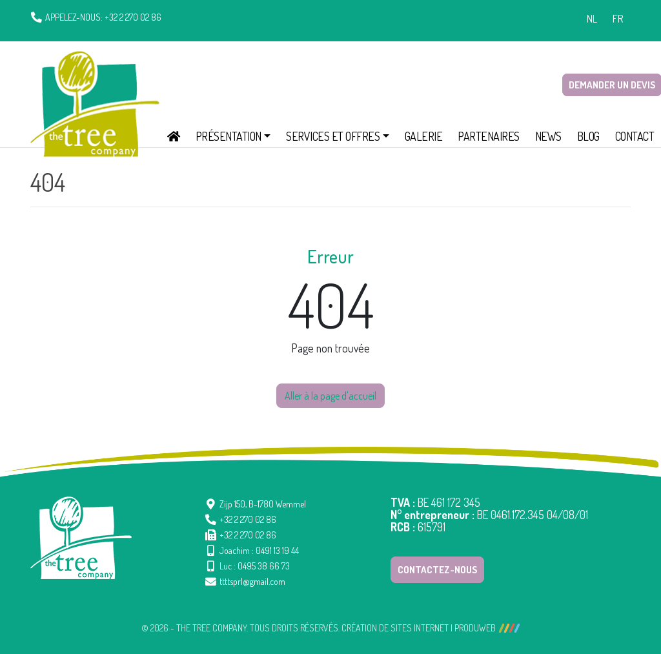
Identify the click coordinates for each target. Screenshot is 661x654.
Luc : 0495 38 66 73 (254, 565)
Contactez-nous (437, 570)
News (548, 136)
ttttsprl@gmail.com (252, 581)
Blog (588, 136)
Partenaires (489, 136)
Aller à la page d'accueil (330, 395)
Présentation (228, 136)
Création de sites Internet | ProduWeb (430, 628)
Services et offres (333, 136)
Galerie (424, 136)
